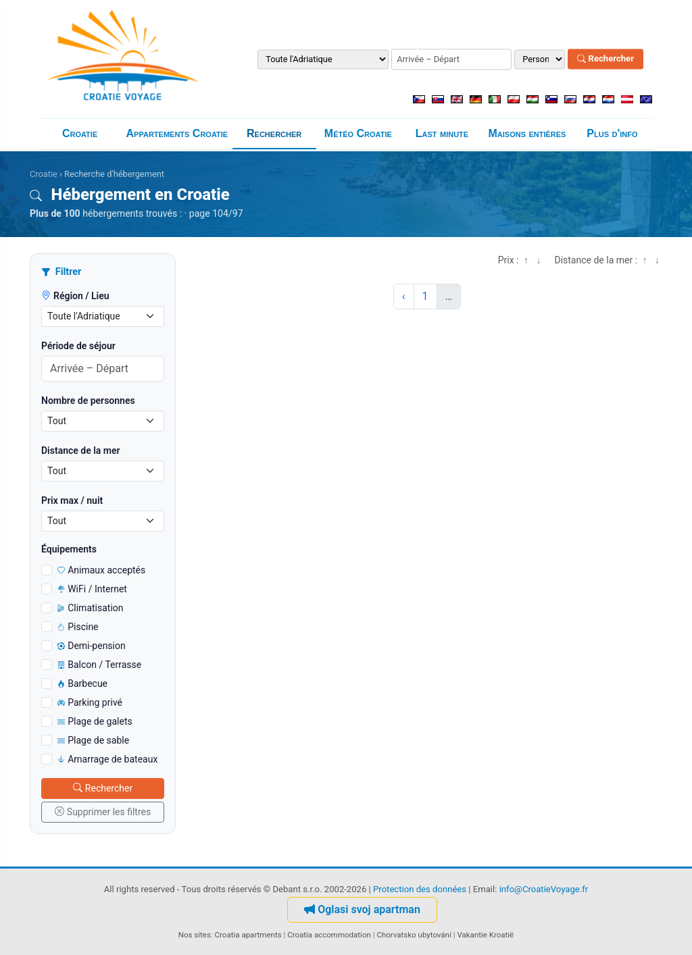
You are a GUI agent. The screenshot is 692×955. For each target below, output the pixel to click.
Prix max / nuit (72, 500)
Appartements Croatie (177, 133)
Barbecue (82, 683)
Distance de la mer (80, 450)
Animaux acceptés (101, 570)
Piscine (78, 626)
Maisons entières (527, 133)
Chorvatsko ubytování (413, 934)
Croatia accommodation (329, 934)
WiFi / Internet (92, 589)
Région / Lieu (75, 295)
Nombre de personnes (88, 400)
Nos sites (194, 934)
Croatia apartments (248, 934)
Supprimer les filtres (103, 811)
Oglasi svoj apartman (362, 909)
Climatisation (90, 607)
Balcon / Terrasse (99, 664)
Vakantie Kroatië (485, 934)
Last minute (442, 133)
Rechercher (605, 59)
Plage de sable (93, 740)
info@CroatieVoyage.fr (544, 889)
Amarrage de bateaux (107, 759)
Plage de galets (94, 721)
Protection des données (419, 889)
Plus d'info (612, 133)
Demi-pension (91, 645)
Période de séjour (78, 345)
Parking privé (89, 702)
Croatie (79, 133)
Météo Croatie (358, 133)
